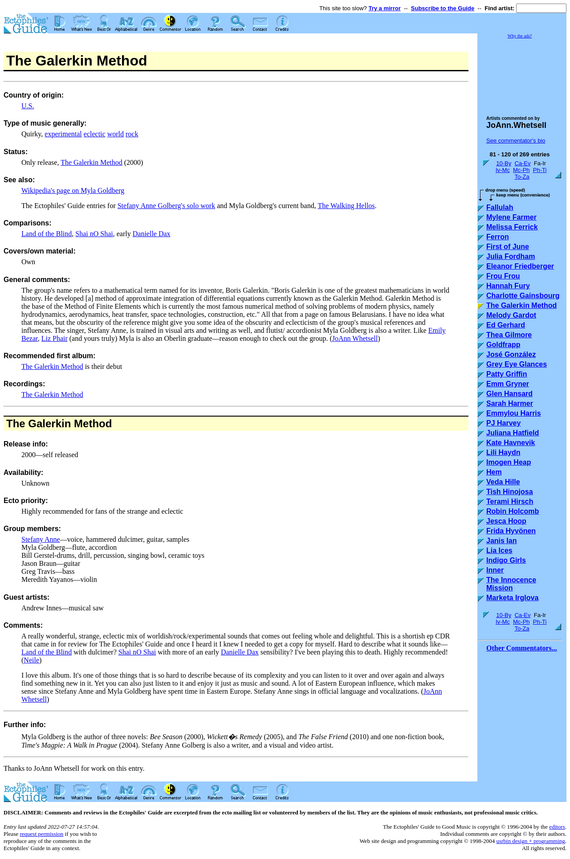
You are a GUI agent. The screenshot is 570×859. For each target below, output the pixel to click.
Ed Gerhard (505, 325)
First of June (507, 246)
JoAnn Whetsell (355, 338)
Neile (31, 660)
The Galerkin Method (91, 162)
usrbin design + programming (530, 841)
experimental (63, 134)
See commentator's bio (516, 140)
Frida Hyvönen (511, 531)
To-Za (521, 176)
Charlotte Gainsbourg (522, 295)
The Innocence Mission (511, 584)
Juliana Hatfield (512, 433)
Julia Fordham (510, 256)
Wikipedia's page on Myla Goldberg (72, 190)
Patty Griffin (506, 374)
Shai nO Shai (94, 233)
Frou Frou (503, 276)
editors (557, 826)
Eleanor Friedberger (520, 266)
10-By (503, 163)
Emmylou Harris (513, 413)
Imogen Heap (508, 462)
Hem (494, 472)
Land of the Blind (46, 233)
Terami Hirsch (509, 501)
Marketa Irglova (512, 597)
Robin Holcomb (512, 511)
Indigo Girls (506, 560)
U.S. (27, 106)
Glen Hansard (509, 393)
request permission (41, 833)
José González (511, 354)
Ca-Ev (522, 163)
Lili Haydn (503, 452)
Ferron (497, 237)
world (115, 134)
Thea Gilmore (509, 335)
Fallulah (499, 207)
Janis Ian (501, 540)
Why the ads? (520, 35)
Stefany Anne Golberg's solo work (166, 205)
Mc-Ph (521, 170)
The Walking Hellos (346, 205)
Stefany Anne (40, 539)
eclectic (95, 134)
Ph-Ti (540, 170)
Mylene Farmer (511, 217)
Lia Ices (499, 550)
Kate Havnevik (510, 442)
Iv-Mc (503, 170)
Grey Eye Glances (516, 364)
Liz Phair (54, 338)
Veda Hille (503, 482)
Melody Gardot (511, 315)
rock (132, 134)
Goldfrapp (503, 344)
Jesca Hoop (506, 521)
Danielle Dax (152, 233)
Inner (495, 570)
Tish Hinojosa (509, 491)
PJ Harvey (503, 423)
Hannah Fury (508, 286)
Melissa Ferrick (512, 227)
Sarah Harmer (509, 403)
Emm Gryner (507, 384)
